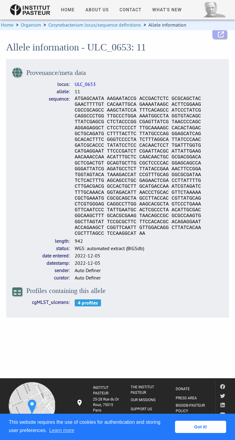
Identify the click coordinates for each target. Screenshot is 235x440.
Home (7, 25)
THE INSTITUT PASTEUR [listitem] (142, 390)
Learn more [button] (61, 430)
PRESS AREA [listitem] (186, 398)
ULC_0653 (85, 84)
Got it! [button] (200, 426)
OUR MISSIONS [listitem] (143, 400)
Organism (31, 25)
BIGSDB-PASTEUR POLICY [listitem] (190, 408)
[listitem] (98, 405)
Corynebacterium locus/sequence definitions (94, 25)
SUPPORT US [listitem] (141, 409)
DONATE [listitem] (183, 389)
